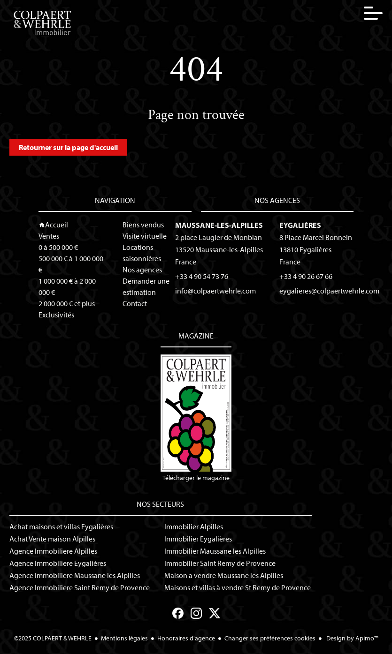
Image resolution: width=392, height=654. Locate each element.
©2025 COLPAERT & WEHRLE (53, 638)
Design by (351, 638)
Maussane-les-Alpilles (219, 225)
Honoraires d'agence (186, 638)
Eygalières (300, 225)
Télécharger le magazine (196, 418)
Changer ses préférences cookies (269, 638)
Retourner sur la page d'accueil (68, 147)
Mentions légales (124, 638)
